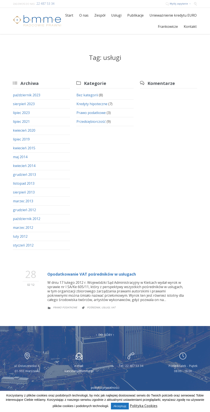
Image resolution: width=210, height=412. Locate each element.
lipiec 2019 (21, 139)
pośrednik (93, 307)
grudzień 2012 (24, 210)
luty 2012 (20, 236)
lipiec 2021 (21, 121)
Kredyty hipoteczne (91, 103)
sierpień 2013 (24, 192)
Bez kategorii (87, 95)
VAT (113, 307)
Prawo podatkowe (91, 112)
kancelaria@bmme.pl (79, 371)
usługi (105, 307)
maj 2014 (20, 156)
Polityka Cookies (143, 406)
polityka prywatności (105, 387)
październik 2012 (26, 218)
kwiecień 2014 (24, 165)
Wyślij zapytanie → (179, 3)
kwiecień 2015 (24, 148)
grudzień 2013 (24, 174)
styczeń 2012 (23, 245)
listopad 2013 (23, 183)
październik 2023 (26, 95)
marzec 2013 (23, 201)
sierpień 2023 (24, 103)
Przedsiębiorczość (91, 121)
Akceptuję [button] (120, 406)
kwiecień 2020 (24, 130)
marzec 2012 (23, 227)
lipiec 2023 (21, 112)
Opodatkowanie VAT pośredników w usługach (91, 274)
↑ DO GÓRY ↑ (105, 335)
